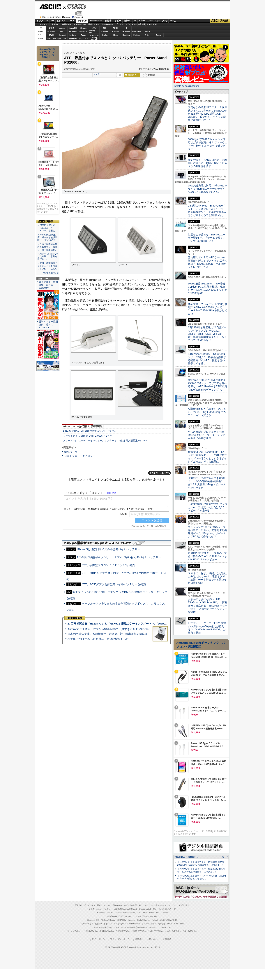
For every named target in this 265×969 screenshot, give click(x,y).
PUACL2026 (152, 24)
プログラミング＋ (149, 924)
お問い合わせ (153, 939)
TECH (71, 20)
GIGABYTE (83, 32)
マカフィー (51, 39)
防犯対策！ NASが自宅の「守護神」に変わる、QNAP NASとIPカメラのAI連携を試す (207, 163)
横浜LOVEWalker (107, 931)
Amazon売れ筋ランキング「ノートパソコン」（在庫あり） (47, 53)
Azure (83, 35)
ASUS (115, 28)
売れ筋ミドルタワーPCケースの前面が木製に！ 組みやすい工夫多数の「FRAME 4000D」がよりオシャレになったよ (207, 262)
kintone (73, 35)
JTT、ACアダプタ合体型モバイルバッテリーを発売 (114, 584)
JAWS (51, 35)
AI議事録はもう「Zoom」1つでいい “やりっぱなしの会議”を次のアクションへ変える (207, 412)
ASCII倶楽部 (220, 21)
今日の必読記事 (100, 927)
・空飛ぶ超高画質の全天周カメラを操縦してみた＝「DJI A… (47, 266)
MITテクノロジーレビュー (160, 927)
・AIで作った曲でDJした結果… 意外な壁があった (47, 257)
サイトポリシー (99, 939)
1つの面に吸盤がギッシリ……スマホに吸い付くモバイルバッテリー (119, 557)
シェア (96, 74)
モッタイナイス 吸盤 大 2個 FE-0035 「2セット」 (90, 435)
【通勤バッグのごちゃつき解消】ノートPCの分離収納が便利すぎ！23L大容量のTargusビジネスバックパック (207, 483)
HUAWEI (126, 32)
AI (47, 20)
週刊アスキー (93, 24)
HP (126, 28)
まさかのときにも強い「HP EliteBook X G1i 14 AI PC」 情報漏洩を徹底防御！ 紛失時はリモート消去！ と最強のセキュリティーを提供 (207, 605)
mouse (62, 28)
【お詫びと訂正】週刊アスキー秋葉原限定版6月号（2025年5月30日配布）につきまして (201, 870)
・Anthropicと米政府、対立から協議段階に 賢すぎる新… (47, 237)
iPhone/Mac (96, 20)
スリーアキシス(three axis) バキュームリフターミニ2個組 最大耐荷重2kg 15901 (106, 440)
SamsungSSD (92, 31)
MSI (105, 28)
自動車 (108, 20)
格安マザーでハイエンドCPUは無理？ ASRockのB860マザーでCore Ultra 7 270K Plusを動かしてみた (207, 309)
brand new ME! (150, 916)
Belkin (147, 32)
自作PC (127, 20)
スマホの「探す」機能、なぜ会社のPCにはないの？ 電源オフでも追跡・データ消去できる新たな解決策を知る (207, 578)
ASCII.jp (50, 6)
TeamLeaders (107, 24)
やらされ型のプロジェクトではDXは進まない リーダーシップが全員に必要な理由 (206, 435)
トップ (39, 20)
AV (135, 20)
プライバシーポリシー (121, 939)
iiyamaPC (73, 28)
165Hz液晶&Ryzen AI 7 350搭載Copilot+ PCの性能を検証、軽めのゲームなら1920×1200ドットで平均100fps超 (207, 288)
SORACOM (121, 920)
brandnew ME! (94, 38)
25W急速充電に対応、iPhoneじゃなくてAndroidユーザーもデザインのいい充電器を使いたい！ (207, 188)
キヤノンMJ (62, 39)
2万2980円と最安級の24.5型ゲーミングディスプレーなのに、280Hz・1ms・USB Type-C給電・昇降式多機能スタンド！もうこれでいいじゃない (207, 334)
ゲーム (173, 21)
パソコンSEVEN (94, 28)
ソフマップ (83, 39)
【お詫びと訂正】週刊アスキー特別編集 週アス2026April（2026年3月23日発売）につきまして (200, 863)
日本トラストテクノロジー (79, 455)
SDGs (134, 24)
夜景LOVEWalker (140, 931)
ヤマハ (147, 35)
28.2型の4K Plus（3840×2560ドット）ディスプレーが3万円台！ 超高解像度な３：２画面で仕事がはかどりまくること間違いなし (207, 210)
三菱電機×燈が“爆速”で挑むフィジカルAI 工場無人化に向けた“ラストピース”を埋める (207, 507)
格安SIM (55, 24)
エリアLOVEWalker (90, 931)
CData (115, 35)
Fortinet (136, 35)
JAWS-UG (109, 913)
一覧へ (223, 857)
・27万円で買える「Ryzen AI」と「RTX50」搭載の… (47, 228)
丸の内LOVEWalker (173, 931)
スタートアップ (161, 21)
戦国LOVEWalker (190, 931)
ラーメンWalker (73, 931)
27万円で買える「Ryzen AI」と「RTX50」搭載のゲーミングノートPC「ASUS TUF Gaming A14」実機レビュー (138, 623)
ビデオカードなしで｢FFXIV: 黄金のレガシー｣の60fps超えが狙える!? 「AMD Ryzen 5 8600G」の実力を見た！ (207, 628)
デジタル (74, 6)
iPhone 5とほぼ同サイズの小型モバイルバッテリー (108, 549)
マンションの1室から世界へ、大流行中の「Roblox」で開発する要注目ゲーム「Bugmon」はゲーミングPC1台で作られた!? (207, 532)
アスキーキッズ (42, 24)
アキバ (141, 20)
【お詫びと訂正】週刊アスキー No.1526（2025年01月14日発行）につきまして (202, 877)
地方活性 (141, 24)
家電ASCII (66, 24)
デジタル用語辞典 (128, 927)
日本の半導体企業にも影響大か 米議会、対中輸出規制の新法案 (108, 633)
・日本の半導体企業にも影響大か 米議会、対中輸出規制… (47, 247)
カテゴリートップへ (159, 473)
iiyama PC (127, 909)
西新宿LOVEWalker (124, 931)
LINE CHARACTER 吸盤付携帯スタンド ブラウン (89, 430)
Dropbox (105, 35)
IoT (52, 20)
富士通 (51, 28)
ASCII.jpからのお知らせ (187, 857)
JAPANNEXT (72, 38)
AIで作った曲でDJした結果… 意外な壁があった (98, 638)
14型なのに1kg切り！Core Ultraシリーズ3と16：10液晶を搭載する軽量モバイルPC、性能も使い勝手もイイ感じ (207, 358)
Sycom (83, 28)
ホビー (117, 20)
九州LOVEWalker (156, 931)
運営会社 (139, 939)
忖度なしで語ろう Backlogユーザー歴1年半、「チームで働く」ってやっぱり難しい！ (206, 237)
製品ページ (70, 452)
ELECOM (51, 32)
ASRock (104, 32)
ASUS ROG (73, 32)
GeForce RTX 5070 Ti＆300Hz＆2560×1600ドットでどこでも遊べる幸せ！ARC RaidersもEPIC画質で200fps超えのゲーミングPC (207, 385)
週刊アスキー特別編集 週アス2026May (48, 285)
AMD (62, 32)
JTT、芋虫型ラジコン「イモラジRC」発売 (108, 565)
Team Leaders (134, 924)
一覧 (119, 75)
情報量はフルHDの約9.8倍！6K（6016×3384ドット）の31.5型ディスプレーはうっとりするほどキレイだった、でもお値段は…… (207, 456)
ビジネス (61, 20)
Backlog (126, 35)
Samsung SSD (93, 920)
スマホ (149, 20)
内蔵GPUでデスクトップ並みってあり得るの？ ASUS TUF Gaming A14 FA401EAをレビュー (207, 556)
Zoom (158, 35)
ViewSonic (137, 32)
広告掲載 (166, 939)
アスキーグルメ (80, 24)
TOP (77, 905)
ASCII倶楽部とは (51, 273)
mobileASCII (142, 927)
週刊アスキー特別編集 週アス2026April (48, 324)
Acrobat (62, 35)
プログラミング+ (123, 24)
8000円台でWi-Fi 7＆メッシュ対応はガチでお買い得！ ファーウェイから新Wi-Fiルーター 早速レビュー (207, 144)
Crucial (115, 32)
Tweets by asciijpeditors (186, 86)
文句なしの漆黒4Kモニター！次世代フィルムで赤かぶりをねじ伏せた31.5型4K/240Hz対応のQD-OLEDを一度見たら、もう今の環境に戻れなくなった (207, 113)
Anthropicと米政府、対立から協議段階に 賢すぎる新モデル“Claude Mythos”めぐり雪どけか (125, 629)
